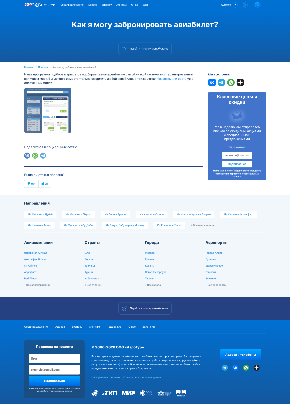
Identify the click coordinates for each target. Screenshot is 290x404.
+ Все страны (93, 285)
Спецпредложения (71, 4)
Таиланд (90, 265)
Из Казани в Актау (39, 225)
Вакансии (148, 326)
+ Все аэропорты (215, 285)
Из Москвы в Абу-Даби (78, 225)
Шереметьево (214, 265)
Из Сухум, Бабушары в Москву (125, 225)
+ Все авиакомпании (37, 285)
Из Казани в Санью (152, 214)
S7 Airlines (30, 265)
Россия (89, 259)
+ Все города (153, 285)
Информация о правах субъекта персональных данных (127, 377)
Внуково (210, 278)
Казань (149, 265)
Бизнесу (107, 4)
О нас (134, 4)
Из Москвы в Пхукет (79, 214)
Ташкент (150, 278)
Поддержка (114, 326)
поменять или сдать (172, 79)
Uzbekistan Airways (35, 252)
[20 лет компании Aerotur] (29, 5)
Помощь (43, 67)
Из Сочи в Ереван (115, 214)
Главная (28, 67)
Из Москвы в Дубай (40, 214)
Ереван (149, 259)
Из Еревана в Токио (169, 225)
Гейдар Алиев (214, 252)
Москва (150, 252)
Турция (89, 272)
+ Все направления (202, 225)
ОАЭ (87, 252)
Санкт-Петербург (155, 272)
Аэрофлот (30, 272)
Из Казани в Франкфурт (239, 214)
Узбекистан (92, 278)
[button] (229, 5)
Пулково (210, 259)
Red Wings (30, 278)
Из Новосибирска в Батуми (194, 214)
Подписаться (237, 164)
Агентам (121, 4)
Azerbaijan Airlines (35, 259)
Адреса (92, 4)
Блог (145, 4)
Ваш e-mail (237, 147)
